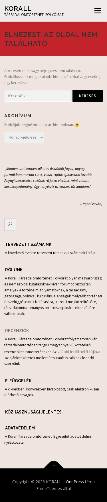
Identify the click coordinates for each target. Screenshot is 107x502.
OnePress (75, 481)
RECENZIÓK (17, 330)
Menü (97, 10)
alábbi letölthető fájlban (79, 351)
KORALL (18, 8)
